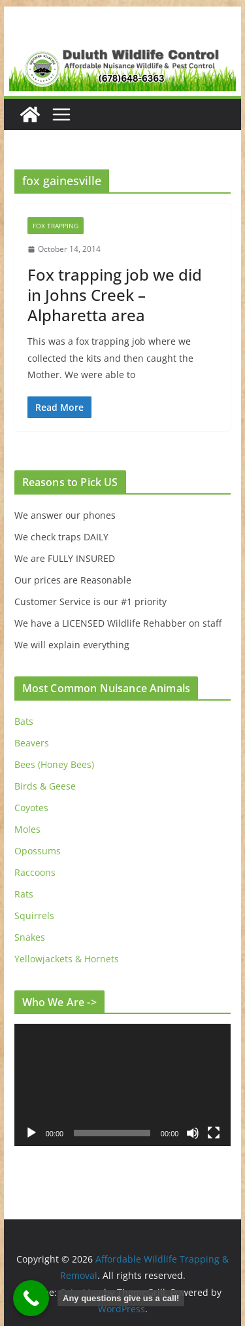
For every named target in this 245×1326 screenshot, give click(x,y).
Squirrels (34, 915)
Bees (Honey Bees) (54, 764)
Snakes (29, 937)
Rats (23, 894)
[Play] (31, 1133)
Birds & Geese (45, 786)
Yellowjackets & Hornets (66, 958)
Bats (23, 721)
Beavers (31, 743)
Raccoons (35, 872)
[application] (122, 1085)
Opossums (37, 851)
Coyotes (31, 807)
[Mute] (192, 1133)
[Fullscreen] (213, 1133)
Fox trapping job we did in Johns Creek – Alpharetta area (114, 295)
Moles (27, 829)
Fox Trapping (55, 225)
